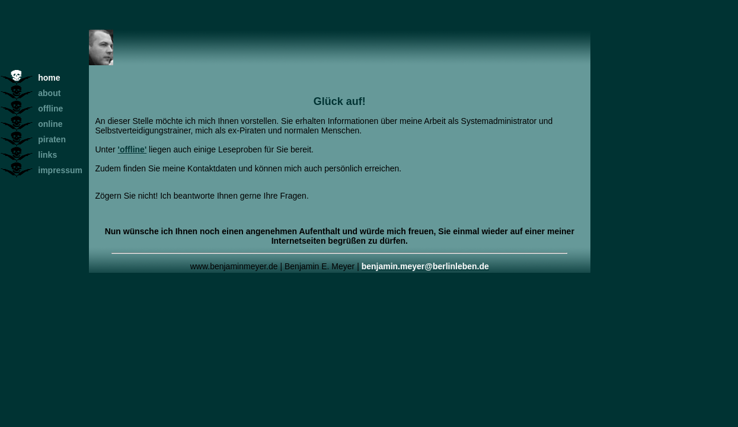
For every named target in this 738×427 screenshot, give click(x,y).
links (47, 155)
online (50, 124)
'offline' (132, 149)
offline (50, 108)
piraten (52, 139)
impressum (60, 170)
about (49, 93)
